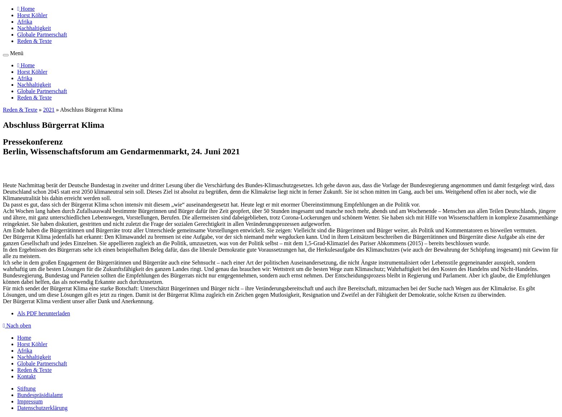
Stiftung (26, 389)
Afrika (24, 22)
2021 (48, 110)
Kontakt (26, 376)
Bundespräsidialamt (40, 395)
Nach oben (17, 326)
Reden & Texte (34, 41)
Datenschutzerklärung (42, 408)
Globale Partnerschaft (42, 34)
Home (24, 338)
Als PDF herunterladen (43, 313)
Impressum (30, 401)
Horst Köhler (32, 15)
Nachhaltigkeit (34, 28)
